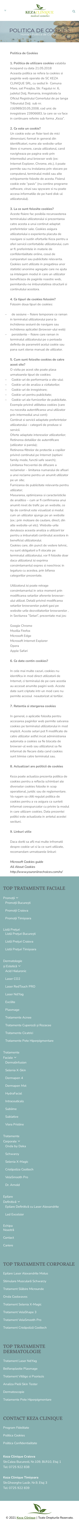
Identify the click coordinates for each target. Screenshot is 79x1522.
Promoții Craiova (16, 910)
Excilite (10, 1002)
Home (25, 34)
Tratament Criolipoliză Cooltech (25, 1327)
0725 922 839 (18, 1488)
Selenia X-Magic (16, 1162)
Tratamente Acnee (18, 1017)
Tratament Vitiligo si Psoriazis (23, 1376)
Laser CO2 (12, 979)
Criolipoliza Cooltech (19, 1169)
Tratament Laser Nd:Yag (20, 1361)
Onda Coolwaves (15, 1297)
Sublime (11, 1109)
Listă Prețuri (11, 929)
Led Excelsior (14, 1214)
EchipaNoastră (8, 1228)
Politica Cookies (14, 1435)
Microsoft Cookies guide (26, 862)
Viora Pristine (14, 1124)
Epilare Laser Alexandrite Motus (25, 1273)
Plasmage (12, 1010)
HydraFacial (13, 1093)
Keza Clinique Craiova (19, 1456)
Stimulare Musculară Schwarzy (24, 1281)
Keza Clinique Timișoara (20, 1477)
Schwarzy (12, 1154)
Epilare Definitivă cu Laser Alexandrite (32, 1207)
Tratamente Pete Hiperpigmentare (29, 1041)
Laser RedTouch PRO (20, 986)
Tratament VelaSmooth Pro (22, 1320)
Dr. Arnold (12, 1185)
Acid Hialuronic (15, 971)
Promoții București (18, 903)
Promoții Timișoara (18, 918)
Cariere (8, 1245)
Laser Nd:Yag (14, 994)
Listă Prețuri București (20, 934)
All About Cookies (22, 867)
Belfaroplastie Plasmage (20, 1369)
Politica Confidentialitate (20, 1443)
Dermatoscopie (13, 1392)
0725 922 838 (18, 1467)
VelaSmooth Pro (16, 1177)
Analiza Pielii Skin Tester (20, 1384)
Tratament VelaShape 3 (19, 1312)
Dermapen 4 (14, 1078)
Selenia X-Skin (15, 1070)
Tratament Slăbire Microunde (23, 1289)
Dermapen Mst (15, 1086)
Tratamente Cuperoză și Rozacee (28, 1025)
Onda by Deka (15, 1146)
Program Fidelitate (16, 1428)
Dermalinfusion (16, 1062)
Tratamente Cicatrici (19, 1033)
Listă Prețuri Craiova (19, 941)
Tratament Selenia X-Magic (22, 1304)
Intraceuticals (14, 1101)
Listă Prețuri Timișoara (20, 949)
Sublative (11, 1117)
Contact (8, 1238)
